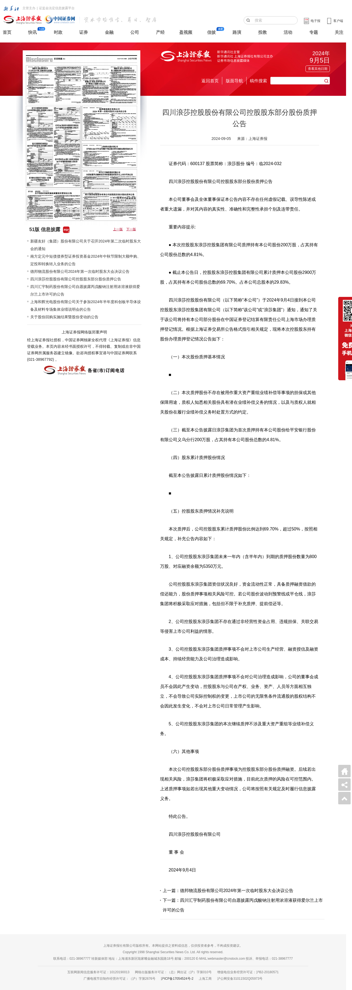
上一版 (118, 229)
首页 (7, 32)
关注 (339, 32)
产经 (160, 32)
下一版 (131, 229)
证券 (83, 32)
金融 (109, 32)
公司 (134, 32)
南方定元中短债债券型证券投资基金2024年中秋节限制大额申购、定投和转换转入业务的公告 (85, 260)
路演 (237, 32)
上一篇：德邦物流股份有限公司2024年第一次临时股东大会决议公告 (228, 890)
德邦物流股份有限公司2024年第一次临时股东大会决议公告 (79, 271)
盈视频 (185, 32)
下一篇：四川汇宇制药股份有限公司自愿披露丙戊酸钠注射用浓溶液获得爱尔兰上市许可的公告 (243, 905)
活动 (288, 32)
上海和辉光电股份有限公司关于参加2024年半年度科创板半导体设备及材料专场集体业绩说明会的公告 (85, 306)
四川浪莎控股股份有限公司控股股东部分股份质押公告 (75, 279)
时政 (58, 32)
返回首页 (210, 80)
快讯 (32, 32)
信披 (211, 32)
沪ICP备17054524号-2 (177, 979)
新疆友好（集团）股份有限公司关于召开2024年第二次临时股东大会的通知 (85, 245)
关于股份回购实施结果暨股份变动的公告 (64, 317)
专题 (313, 32)
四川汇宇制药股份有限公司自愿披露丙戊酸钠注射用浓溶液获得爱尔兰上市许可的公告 (85, 290)
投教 (262, 32)
